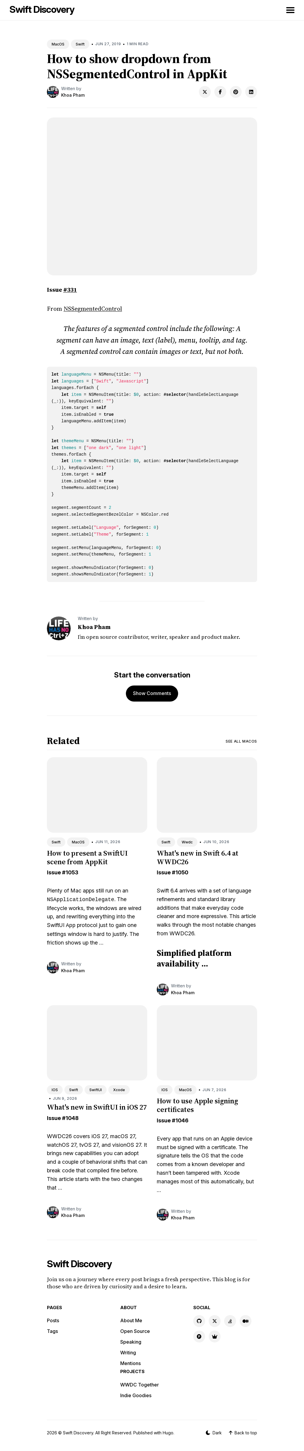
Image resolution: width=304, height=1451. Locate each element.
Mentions (130, 1363)
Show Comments (152, 693)
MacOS (58, 44)
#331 (70, 290)
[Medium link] (245, 1321)
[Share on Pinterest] (236, 92)
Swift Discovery (42, 9)
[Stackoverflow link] (230, 1321)
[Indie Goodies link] (215, 1336)
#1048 (70, 1118)
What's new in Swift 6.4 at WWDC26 (197, 857)
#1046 (180, 1120)
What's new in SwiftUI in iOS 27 (97, 1107)
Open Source (135, 1331)
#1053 (70, 872)
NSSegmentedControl (93, 309)
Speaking (130, 1342)
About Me (131, 1320)
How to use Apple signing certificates (197, 1105)
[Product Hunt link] (199, 1336)
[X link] (215, 1321)
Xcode (119, 1090)
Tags (52, 1331)
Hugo (168, 1432)
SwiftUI (95, 1090)
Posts (53, 1320)
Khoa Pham (73, 95)
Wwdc (187, 842)
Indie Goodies (135, 1395)
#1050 (180, 872)
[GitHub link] (199, 1321)
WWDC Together (139, 1385)
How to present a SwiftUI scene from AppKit (87, 857)
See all (241, 741)
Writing (128, 1353)
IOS (55, 1090)
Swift (80, 44)
